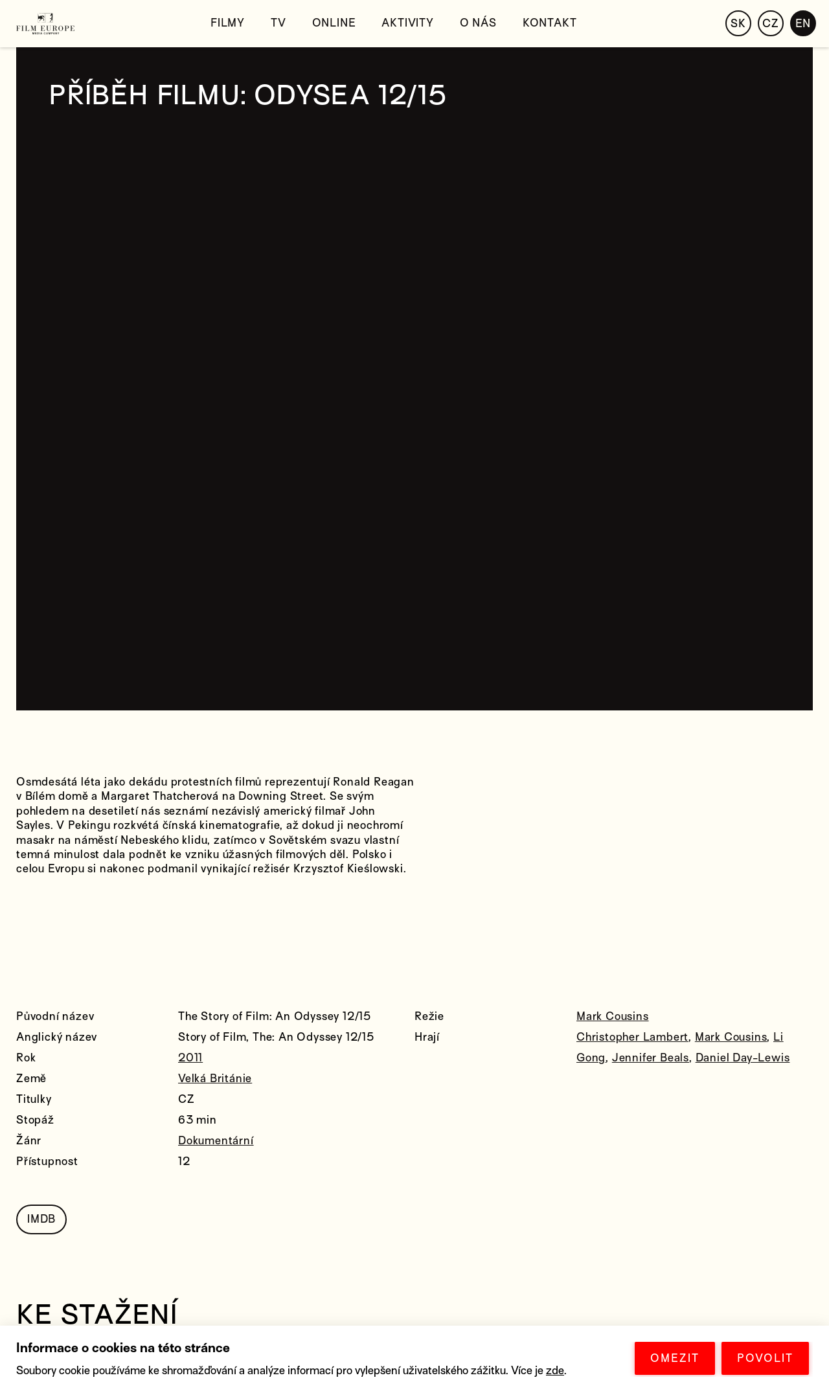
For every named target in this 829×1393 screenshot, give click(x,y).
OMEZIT (674, 1358)
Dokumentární (216, 1141)
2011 (190, 1058)
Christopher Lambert (632, 1037)
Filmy (227, 23)
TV (278, 23)
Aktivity (407, 23)
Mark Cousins (612, 1016)
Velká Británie (215, 1078)
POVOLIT (765, 1358)
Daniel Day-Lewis (743, 1058)
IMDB (41, 1219)
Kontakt (550, 23)
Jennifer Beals (650, 1058)
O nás (478, 23)
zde (555, 1371)
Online (334, 23)
